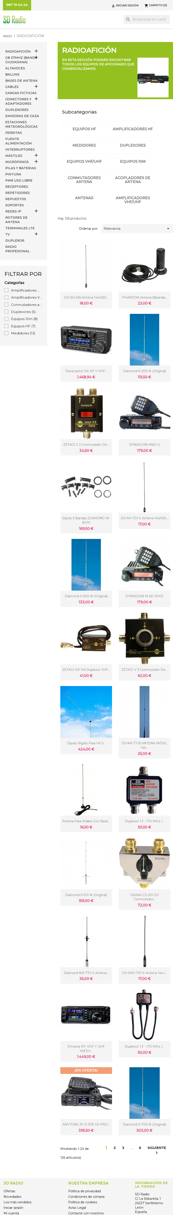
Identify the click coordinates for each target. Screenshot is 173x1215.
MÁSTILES (13, 156)
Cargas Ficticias (20, 93)
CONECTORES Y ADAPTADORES (18, 101)
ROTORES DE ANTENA (16, 220)
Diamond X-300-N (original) (86, 596)
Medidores (23, 333)
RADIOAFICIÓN (18, 51)
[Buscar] (147, 19)
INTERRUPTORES (20, 150)
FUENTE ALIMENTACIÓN (18, 141)
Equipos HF (23, 326)
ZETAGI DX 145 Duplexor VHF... (86, 670)
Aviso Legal (77, 1208)
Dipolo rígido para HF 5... (86, 743)
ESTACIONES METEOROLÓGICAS (21, 124)
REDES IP (13, 211)
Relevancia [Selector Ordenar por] (137, 228)
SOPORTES (14, 205)
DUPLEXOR (14, 241)
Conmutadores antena (27, 305)
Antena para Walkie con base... (86, 821)
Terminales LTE (20, 228)
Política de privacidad (84, 1191)
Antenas (84, 198)
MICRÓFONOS (17, 162)
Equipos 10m (24, 319)
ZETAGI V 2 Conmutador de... (86, 445)
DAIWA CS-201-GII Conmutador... (144, 897)
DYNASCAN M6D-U (144, 445)
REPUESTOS (15, 199)
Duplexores (23, 312)
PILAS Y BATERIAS (20, 168)
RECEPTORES (16, 187)
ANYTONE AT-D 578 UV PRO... (86, 1124)
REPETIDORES (17, 193)
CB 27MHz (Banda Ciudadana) (21, 60)
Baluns (12, 74)
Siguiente (157, 1150)
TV (7, 234)
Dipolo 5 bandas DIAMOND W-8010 (86, 520)
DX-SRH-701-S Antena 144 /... (144, 973)
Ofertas (9, 1191)
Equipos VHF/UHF (84, 161)
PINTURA (13, 174)
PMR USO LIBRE (18, 180)
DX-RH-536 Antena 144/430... (86, 297)
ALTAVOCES (15, 68)
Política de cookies (82, 1202)
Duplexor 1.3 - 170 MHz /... (144, 821)
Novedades (12, 1197)
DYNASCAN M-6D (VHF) (144, 596)
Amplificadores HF (27, 290)
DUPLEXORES (17, 110)
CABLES (12, 87)
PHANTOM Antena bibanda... (144, 297)
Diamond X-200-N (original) (144, 371)
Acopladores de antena (132, 180)
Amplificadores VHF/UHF (27, 297)
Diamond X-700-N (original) (144, 1124)
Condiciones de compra (86, 1197)
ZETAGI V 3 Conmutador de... (144, 670)
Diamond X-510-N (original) (86, 895)
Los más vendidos (17, 1202)
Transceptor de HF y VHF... (86, 371)
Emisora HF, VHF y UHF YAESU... (86, 1048)
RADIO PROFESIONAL (17, 249)
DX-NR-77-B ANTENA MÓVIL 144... (144, 745)
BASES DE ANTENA (21, 81)
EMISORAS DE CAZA (22, 116)
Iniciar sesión (13, 1208)
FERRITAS (13, 133)
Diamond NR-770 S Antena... (86, 973)
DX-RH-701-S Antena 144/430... (144, 518)
